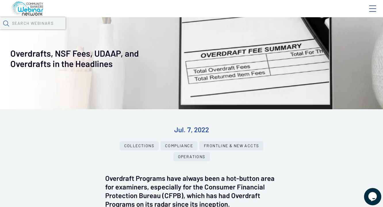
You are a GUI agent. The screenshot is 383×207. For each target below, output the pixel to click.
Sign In (366, 13)
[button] (313, 30)
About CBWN (326, 13)
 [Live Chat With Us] (367, 192)
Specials (202, 30)
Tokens (163, 30)
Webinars (102, 30)
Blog (291, 13)
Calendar (134, 30)
